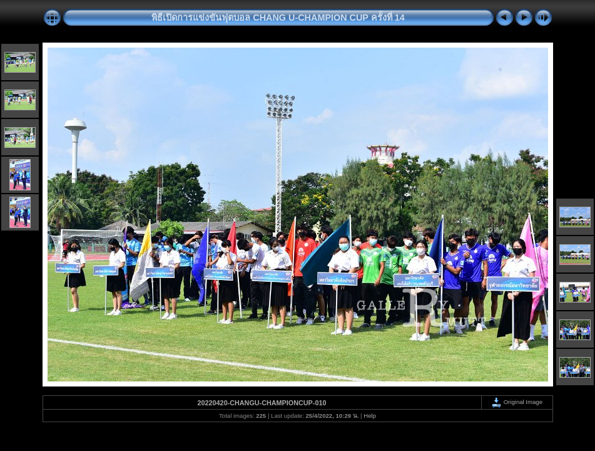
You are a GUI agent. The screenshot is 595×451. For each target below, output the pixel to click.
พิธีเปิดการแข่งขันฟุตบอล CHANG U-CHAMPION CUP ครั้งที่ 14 (277, 18)
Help (370, 415)
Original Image (516, 401)
